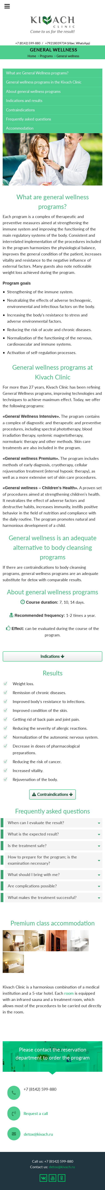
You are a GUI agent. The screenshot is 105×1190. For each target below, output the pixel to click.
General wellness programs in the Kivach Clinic (43, 82)
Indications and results (24, 100)
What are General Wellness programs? (37, 73)
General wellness (68, 56)
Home (32, 56)
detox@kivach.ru (38, 1134)
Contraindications (20, 110)
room (69, 993)
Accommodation (19, 128)
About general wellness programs (33, 91)
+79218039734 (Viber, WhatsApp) (67, 43)
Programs (46, 56)
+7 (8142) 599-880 (27, 43)
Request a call (36, 1113)
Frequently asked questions (28, 119)
